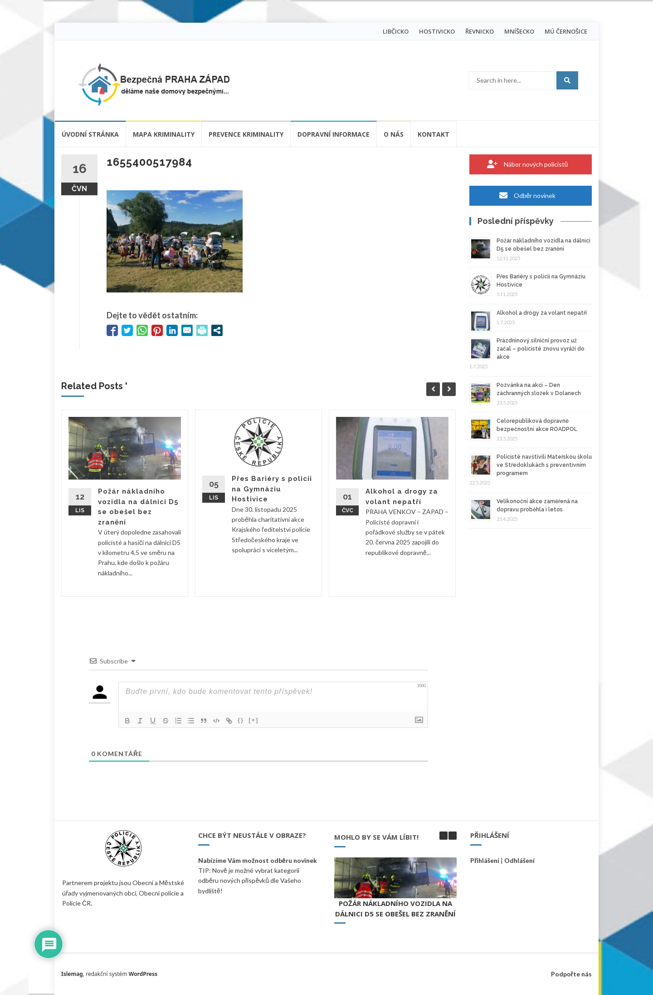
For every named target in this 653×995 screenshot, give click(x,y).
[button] (452, 836)
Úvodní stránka (90, 134)
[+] (253, 720)
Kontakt (433, 134)
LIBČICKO (396, 31)
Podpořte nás (571, 974)
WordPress (143, 974)
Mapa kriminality (164, 134)
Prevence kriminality (246, 134)
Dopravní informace (333, 134)
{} (241, 720)
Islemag (72, 974)
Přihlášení (484, 860)
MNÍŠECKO (519, 31)
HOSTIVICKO (437, 31)
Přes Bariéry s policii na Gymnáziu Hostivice (272, 489)
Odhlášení (519, 860)
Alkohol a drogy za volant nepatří (542, 313)
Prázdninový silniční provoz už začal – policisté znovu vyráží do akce (541, 348)
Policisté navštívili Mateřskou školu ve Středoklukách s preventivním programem (544, 465)
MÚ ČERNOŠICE (566, 31)
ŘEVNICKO (479, 31)
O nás (394, 134)
